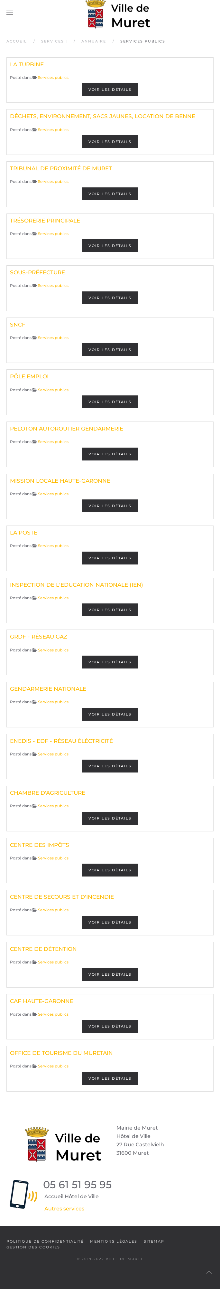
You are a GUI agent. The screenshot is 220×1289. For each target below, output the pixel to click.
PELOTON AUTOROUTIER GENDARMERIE (66, 428)
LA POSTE (23, 532)
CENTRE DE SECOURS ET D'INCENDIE (62, 897)
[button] (9, 13)
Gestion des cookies (33, 1247)
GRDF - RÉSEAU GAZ (38, 636)
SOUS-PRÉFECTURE (37, 272)
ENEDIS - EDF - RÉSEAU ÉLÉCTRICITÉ (61, 741)
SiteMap (154, 1241)
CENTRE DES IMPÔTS (39, 845)
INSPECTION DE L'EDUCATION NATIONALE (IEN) (76, 585)
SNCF (17, 324)
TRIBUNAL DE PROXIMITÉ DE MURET (61, 168)
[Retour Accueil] (110, 13)
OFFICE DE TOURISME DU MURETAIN (61, 1053)
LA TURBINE (27, 64)
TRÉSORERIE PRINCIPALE (45, 220)
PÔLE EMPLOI (29, 376)
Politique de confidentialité (45, 1241)
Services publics (53, 77)
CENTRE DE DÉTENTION (43, 949)
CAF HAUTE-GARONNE (41, 1001)
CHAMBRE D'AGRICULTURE (47, 793)
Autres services (64, 1209)
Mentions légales (113, 1241)
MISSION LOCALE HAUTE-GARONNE (60, 481)
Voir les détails (110, 89)
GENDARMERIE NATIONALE (48, 689)
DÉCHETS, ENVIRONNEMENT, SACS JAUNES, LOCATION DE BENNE (102, 116)
